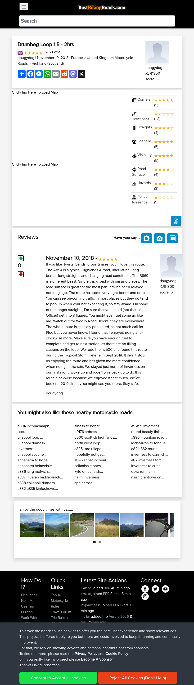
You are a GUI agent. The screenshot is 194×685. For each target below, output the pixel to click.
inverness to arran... (147, 466)
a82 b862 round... (145, 448)
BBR (107, 588)
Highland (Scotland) (48, 63)
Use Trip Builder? (27, 609)
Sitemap (65, 674)
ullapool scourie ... (33, 454)
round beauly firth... (147, 431)
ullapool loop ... (30, 437)
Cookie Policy (108, 674)
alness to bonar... (88, 426)
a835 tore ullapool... (90, 448)
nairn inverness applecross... (86, 480)
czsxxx (86, 593)
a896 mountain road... (149, 437)
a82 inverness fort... (147, 460)
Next (166, 525)
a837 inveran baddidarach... (40, 477)
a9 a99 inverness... (146, 426)
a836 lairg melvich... (34, 471)
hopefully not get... (90, 454)
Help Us (57, 634)
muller (86, 616)
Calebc (86, 588)
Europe (77, 57)
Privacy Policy (84, 674)
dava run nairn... (144, 471)
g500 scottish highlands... (95, 437)
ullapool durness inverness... (31, 445)
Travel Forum (61, 611)
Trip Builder (59, 617)
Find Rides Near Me (29, 597)
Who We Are (60, 623)
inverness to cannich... (149, 454)
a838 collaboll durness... (38, 483)
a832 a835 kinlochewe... (38, 488)
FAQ (24, 651)
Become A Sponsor (29, 643)
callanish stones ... (89, 466)
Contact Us (59, 628)
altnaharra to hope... (34, 460)
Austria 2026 (119, 616)
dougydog (26, 57)
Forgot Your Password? (30, 631)
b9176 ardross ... (87, 431)
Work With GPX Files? (29, 620)
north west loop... (88, 443)
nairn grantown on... (147, 477)
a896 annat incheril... (91, 460)
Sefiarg (87, 627)
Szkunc (87, 633)
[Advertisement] (69, 128)
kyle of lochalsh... (88, 471)
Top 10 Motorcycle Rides (59, 600)
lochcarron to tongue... (150, 443)
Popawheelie (91, 605)
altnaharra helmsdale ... (37, 466)
